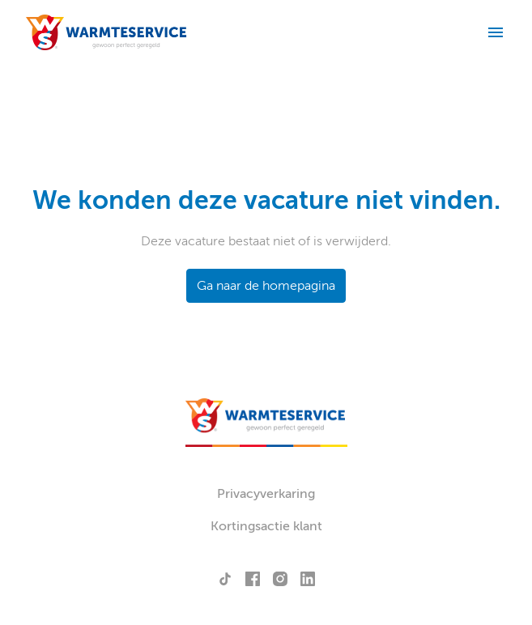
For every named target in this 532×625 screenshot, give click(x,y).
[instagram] (280, 579)
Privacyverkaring (266, 494)
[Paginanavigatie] (496, 32)
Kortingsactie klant (266, 526)
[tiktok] (225, 579)
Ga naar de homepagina (266, 285)
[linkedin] (307, 579)
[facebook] (252, 579)
